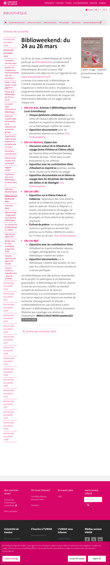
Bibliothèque (15, 13)
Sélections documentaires (11, 190)
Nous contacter (10, 511)
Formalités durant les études (40, 542)
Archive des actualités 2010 (8, 415)
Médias (61, 544)
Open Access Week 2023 (10, 235)
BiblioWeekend (43, 62)
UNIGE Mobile (64, 538)
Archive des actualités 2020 (8, 307)
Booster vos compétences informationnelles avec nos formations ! (11, 72)
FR (101, 10)
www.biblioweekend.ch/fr (35, 77)
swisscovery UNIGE (91, 491)
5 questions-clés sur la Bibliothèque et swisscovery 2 (11, 179)
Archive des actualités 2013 (8, 382)
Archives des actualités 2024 (9, 42)
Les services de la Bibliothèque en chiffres (11, 227)
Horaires (35, 505)
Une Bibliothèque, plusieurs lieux (39, 498)
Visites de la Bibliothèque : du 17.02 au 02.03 (10, 96)
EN (104, 10)
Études (68, 3)
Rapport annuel (8, 168)
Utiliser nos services (34, 23)
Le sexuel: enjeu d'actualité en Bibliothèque (10, 108)
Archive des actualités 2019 (8, 318)
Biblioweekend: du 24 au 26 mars (11, 199)
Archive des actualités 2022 (8, 286)
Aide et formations (50, 23)
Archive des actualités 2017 (8, 339)
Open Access (76, 23)
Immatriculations (38, 535)
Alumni (102, 3)
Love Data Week (9, 207)
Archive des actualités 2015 (8, 361)
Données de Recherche (92, 23)
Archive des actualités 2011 (8, 404)
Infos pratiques (64, 23)
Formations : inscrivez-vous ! (11, 62)
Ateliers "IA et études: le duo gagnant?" (10, 85)
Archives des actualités (16, 31)
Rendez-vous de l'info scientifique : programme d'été (10, 246)
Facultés (60, 3)
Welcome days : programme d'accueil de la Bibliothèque (10, 216)
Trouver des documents (17, 23)
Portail (89, 10)
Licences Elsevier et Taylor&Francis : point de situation (11, 273)
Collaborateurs (80, 3)
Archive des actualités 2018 (8, 329)
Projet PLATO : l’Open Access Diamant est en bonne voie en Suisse (10, 141)
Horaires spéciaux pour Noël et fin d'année (10, 260)
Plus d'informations (65, 235)
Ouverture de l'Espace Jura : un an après (10, 160)
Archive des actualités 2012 (8, 393)
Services (93, 3)
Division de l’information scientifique (10, 502)
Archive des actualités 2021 (8, 296)
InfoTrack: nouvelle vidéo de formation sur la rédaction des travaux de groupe (10, 124)
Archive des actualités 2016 (8, 350)
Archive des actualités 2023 (8, 53)
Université (49, 3)
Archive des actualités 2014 (8, 372)
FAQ (60, 496)
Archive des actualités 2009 (8, 425)
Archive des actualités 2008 (8, 436)
